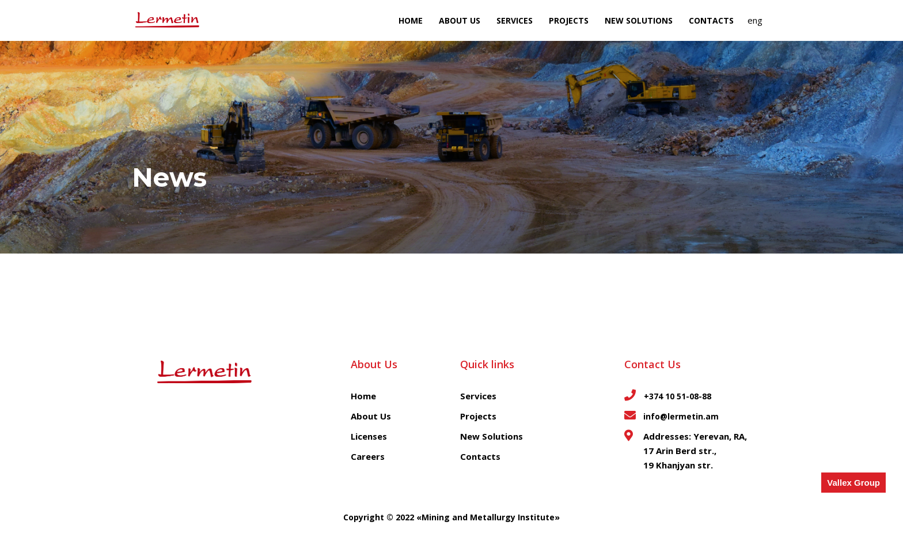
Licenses (369, 436)
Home (411, 20)
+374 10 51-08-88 (676, 396)
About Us (459, 20)
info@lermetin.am (681, 416)
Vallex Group (853, 482)
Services (514, 20)
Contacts (711, 20)
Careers (368, 456)
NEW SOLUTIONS (639, 20)
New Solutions (491, 436)
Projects (569, 20)
